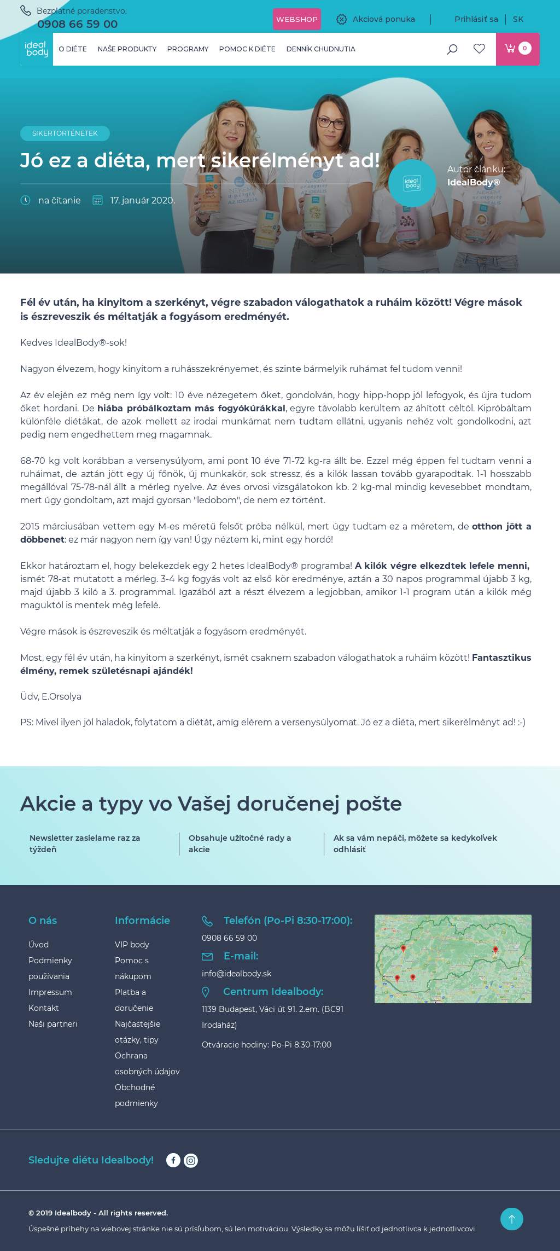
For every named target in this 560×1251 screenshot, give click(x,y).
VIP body (132, 945)
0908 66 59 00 (77, 24)
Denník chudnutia (321, 49)
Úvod (38, 945)
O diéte (73, 49)
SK (526, 19)
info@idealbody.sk (236, 974)
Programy (187, 49)
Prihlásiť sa (468, 19)
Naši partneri (53, 1024)
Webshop (297, 19)
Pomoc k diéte (247, 49)
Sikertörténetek (65, 133)
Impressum (50, 992)
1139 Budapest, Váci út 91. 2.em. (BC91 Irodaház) (272, 1017)
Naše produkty (127, 49)
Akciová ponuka (375, 19)
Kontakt (43, 1008)
